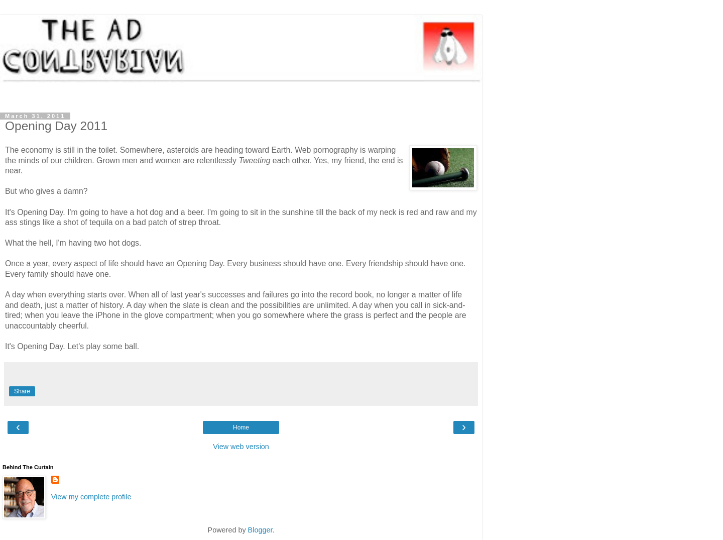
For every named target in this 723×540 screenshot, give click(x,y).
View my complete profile (91, 497)
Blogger (260, 530)
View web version (241, 447)
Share (22, 391)
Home (241, 427)
